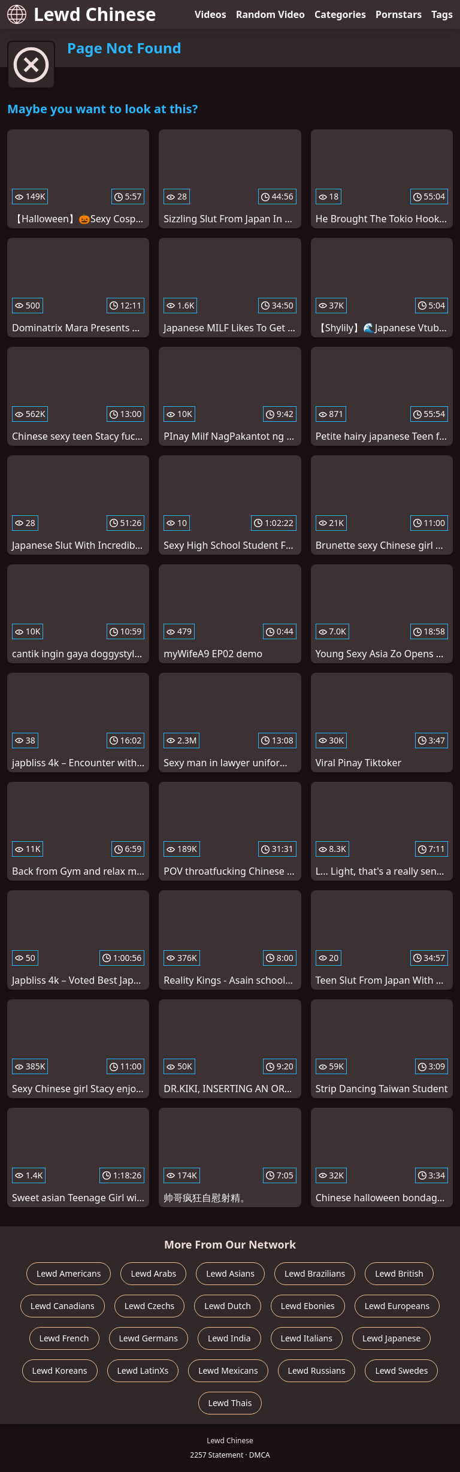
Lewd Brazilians (315, 1273)
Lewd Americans (69, 1273)
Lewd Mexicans (228, 1370)
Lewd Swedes (401, 1370)
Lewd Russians (317, 1370)
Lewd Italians (306, 1338)
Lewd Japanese (391, 1338)
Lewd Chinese (81, 14)
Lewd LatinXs (143, 1370)
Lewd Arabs (153, 1273)
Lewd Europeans (397, 1305)
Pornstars (399, 14)
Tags (442, 14)
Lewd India (229, 1338)
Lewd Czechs (150, 1305)
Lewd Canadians (63, 1305)
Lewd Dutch (227, 1305)
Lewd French (64, 1338)
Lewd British (399, 1273)
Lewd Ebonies (308, 1305)
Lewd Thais (230, 1402)
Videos (210, 14)
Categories (340, 14)
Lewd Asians (230, 1273)
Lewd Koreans (59, 1370)
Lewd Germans (148, 1338)
